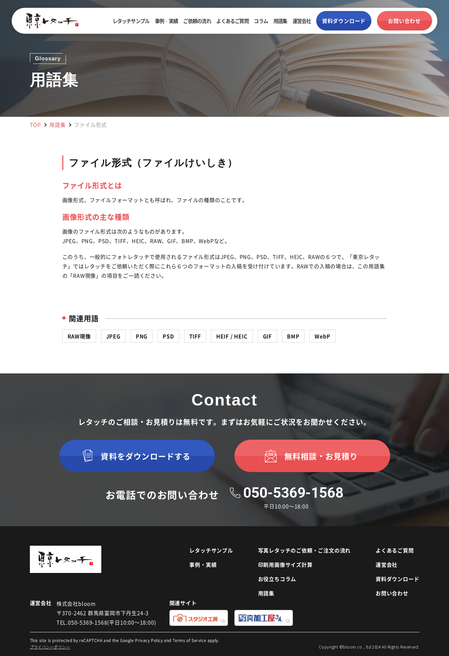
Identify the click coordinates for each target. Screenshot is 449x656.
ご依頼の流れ (197, 20)
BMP (293, 336)
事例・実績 (166, 20)
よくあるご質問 (232, 20)
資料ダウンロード (397, 579)
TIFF (195, 336)
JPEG (113, 336)
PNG (141, 336)
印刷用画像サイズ (285, 564)
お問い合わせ (392, 593)
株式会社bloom (76, 603)
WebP (322, 336)
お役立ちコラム (277, 579)
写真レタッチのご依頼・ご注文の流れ (304, 550)
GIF (267, 336)
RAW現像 (79, 336)
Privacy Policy (149, 640)
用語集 (280, 20)
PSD (168, 336)
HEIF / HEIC (232, 336)
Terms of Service (189, 640)
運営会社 (302, 20)
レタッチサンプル (131, 20)
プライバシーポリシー (50, 647)
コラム (261, 20)
